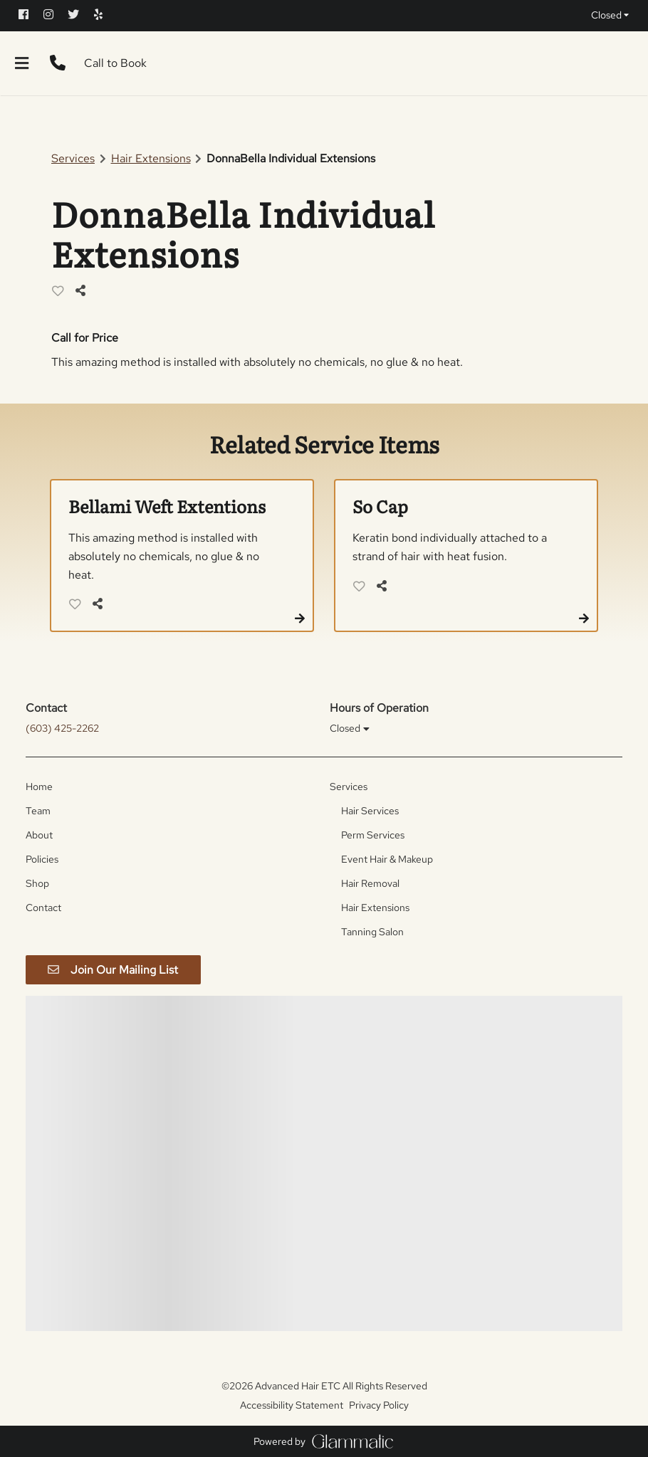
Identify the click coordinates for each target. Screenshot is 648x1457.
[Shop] (37, 883)
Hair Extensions (151, 158)
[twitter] (79, 14)
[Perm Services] (372, 835)
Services (73, 158)
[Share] (84, 291)
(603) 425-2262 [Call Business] (62, 728)
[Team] (38, 810)
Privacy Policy (379, 1405)
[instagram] (54, 14)
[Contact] (43, 907)
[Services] (348, 786)
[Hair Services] (370, 810)
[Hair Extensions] (375, 907)
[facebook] (29, 14)
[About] (39, 835)
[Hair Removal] (370, 883)
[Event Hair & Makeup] (387, 859)
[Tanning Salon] (372, 931)
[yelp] (104, 14)
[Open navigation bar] (22, 63)
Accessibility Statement (291, 1405)
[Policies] (42, 859)
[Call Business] (57, 63)
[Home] (39, 786)
